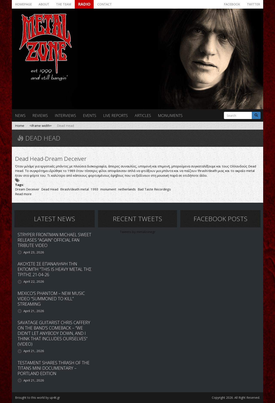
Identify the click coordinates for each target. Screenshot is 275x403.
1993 (94, 189)
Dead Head (49, 189)
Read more (23, 194)
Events (89, 115)
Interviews (65, 115)
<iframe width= (40, 125)
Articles (143, 115)
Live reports (115, 115)
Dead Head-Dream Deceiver (51, 158)
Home (19, 125)
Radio (84, 4)
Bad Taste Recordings (154, 189)
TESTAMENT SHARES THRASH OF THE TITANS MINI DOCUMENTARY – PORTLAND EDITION (54, 368)
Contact (104, 4)
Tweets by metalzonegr (138, 232)
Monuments (170, 115)
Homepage (23, 4)
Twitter (253, 4)
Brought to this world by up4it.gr (37, 397)
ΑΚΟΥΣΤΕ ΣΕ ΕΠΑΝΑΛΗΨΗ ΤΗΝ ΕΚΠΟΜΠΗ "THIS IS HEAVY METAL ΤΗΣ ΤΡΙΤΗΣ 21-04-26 (54, 269)
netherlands (127, 189)
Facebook (232, 4)
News (20, 115)
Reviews (40, 115)
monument (108, 189)
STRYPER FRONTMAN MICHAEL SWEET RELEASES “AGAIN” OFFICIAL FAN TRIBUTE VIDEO (54, 240)
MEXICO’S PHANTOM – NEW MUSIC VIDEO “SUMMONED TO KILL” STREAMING (51, 298)
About (44, 4)
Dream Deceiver (27, 189)
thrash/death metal (74, 189)
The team (63, 4)
